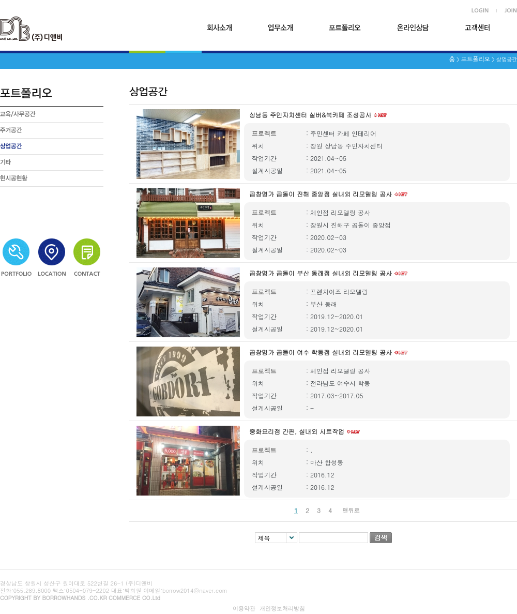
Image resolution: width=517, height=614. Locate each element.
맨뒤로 (351, 510)
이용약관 (244, 608)
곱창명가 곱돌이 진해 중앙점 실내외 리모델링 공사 (320, 193)
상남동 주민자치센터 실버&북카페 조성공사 (310, 114)
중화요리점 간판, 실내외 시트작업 (296, 431)
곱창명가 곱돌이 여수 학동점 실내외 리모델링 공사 (320, 352)
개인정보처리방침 (282, 608)
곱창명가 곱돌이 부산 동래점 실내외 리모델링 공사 (320, 272)
